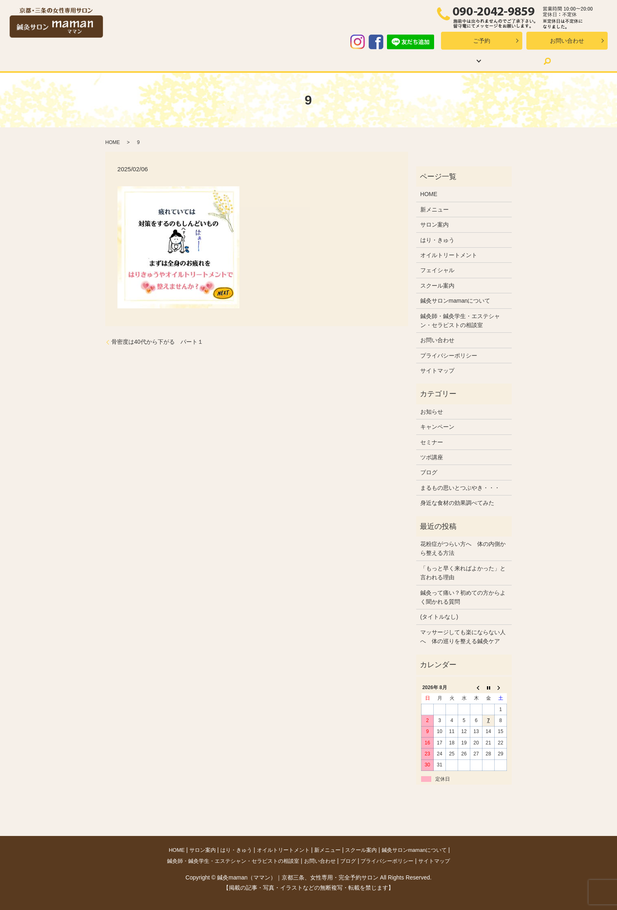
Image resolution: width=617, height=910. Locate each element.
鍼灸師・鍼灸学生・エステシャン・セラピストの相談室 (460, 320)
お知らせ (431, 411)
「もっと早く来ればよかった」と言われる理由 (463, 572)
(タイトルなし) (439, 616)
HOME (105, 60)
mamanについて (429, 60)
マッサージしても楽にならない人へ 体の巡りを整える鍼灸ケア (463, 636)
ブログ (483, 60)
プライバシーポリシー (448, 355)
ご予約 (481, 40)
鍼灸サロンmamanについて (455, 300)
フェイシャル (437, 270)
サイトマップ (437, 370)
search (514, 61)
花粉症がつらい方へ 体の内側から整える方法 (463, 548)
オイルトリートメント (260, 60)
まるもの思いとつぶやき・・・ (460, 487)
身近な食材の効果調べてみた (457, 503)
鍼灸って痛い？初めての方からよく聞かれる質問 (463, 597)
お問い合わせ (567, 40)
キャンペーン (437, 426)
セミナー (431, 442)
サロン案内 (146, 60)
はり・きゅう (195, 60)
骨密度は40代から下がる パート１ (157, 341)
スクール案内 (372, 60)
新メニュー (322, 60)
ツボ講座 (431, 457)
